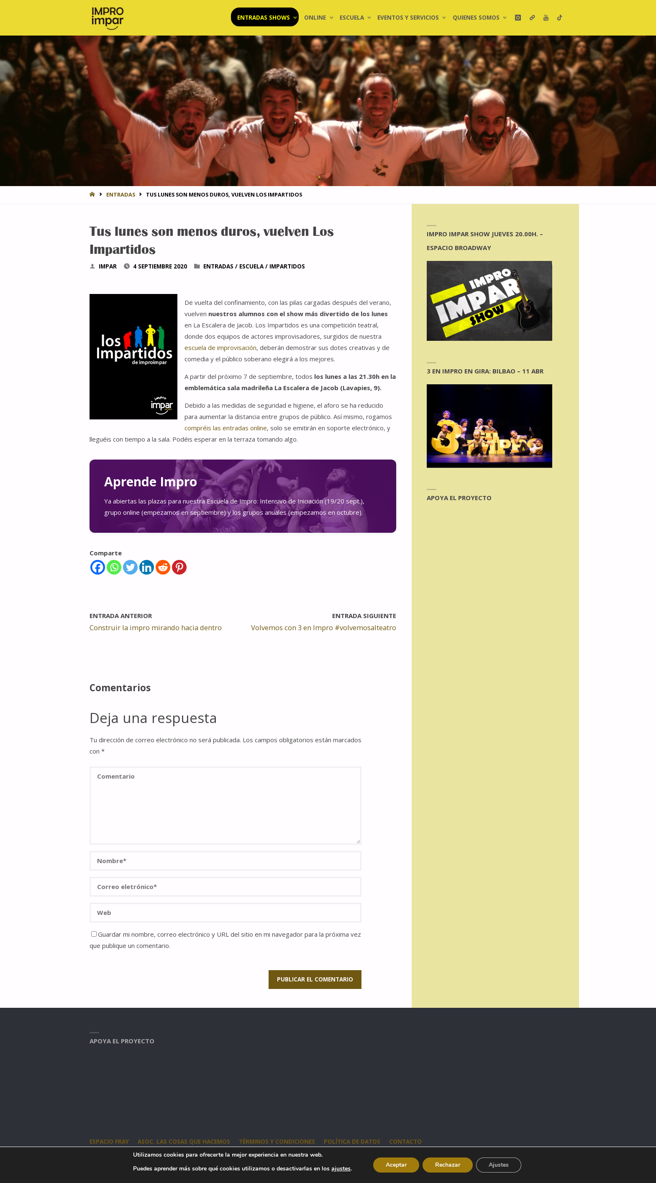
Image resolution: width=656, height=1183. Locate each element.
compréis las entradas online (225, 428)
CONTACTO (405, 1141)
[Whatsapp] (114, 567)
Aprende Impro (150, 481)
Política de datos (352, 1141)
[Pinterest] (179, 567)
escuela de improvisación (220, 347)
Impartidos (287, 266)
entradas (120, 194)
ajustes (341, 1169)
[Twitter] (130, 567)
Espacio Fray (109, 1141)
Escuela (251, 266)
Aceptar (396, 1165)
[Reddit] (163, 567)
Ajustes (499, 1165)
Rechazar (447, 1165)
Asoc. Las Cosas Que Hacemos (184, 1141)
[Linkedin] (146, 567)
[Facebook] (97, 567)
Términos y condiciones (277, 1141)
